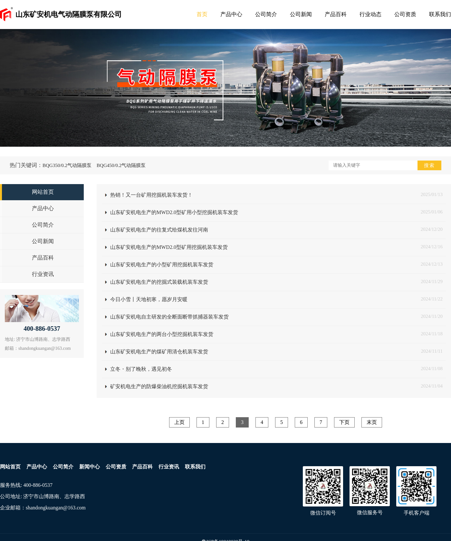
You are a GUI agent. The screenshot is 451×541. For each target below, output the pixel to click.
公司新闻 (301, 14)
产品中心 (231, 14)
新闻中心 (89, 466)
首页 (202, 14)
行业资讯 (168, 466)
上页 (179, 422)
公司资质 (405, 14)
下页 (344, 422)
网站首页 (10, 466)
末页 (372, 422)
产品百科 (336, 14)
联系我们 (440, 14)
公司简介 (266, 14)
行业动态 (370, 14)
